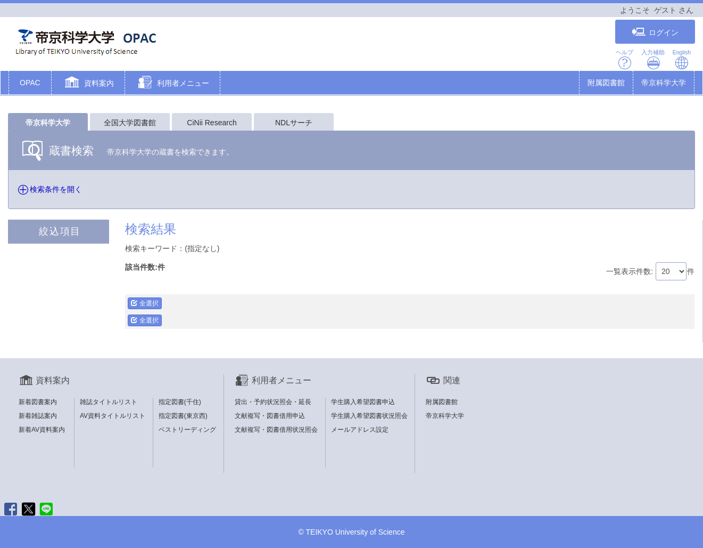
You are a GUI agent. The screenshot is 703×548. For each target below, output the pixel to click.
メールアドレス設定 (359, 429)
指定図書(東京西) (183, 416)
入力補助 (653, 59)
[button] (88, 83)
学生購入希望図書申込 (363, 402)
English (682, 59)
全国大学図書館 (130, 122)
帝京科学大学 (663, 82)
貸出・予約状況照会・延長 (273, 402)
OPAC (30, 82)
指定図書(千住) (180, 402)
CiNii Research (211, 122)
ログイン (655, 32)
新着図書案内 (38, 402)
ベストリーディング (187, 429)
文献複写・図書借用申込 (270, 416)
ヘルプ (624, 59)
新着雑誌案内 (38, 416)
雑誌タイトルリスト (108, 402)
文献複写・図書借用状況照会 (276, 429)
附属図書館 (606, 82)
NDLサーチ (293, 122)
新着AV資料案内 (42, 429)
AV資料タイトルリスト (112, 416)
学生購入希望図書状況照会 (369, 416)
